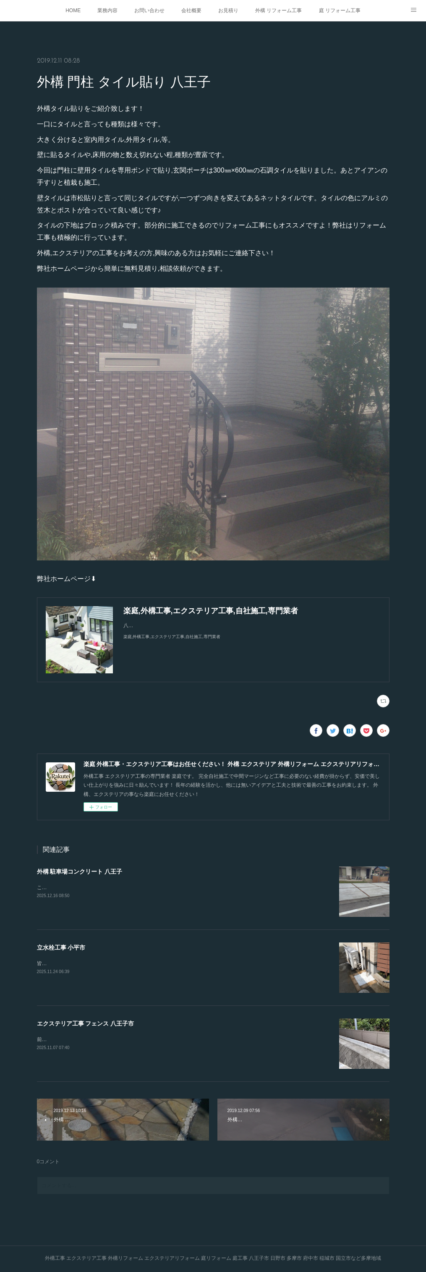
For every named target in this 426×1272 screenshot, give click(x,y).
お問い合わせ (149, 10)
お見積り (228, 10)
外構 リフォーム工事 (278, 10)
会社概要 (191, 10)
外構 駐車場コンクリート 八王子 (80, 871)
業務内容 (107, 10)
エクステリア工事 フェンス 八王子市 (85, 1023)
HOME (73, 10)
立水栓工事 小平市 (61, 947)
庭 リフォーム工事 (340, 10)
